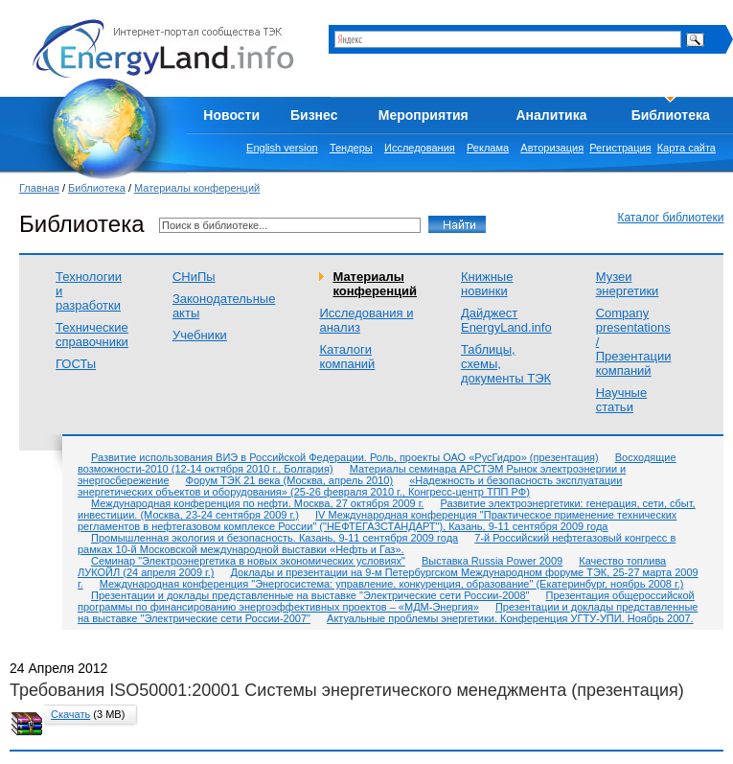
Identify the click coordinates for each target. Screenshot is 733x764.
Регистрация (620, 147)
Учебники (199, 335)
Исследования (419, 147)
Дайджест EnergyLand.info (506, 320)
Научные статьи (622, 399)
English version (282, 147)
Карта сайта (686, 147)
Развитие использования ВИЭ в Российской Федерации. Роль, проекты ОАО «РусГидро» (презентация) (345, 457)
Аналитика (550, 115)
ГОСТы (76, 364)
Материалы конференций (197, 188)
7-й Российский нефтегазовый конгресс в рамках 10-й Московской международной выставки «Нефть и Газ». (377, 543)
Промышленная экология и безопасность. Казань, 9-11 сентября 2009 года (274, 538)
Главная (39, 188)
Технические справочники (92, 334)
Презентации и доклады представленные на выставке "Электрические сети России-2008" (310, 595)
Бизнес (313, 115)
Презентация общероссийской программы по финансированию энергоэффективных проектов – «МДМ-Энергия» (386, 601)
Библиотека (670, 115)
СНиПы (194, 276)
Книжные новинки (487, 283)
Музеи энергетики (627, 283)
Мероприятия (423, 115)
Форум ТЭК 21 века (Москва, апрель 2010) (290, 480)
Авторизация (552, 147)
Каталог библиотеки (670, 217)
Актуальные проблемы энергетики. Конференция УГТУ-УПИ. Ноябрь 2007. (510, 618)
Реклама (488, 147)
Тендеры (351, 147)
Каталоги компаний (347, 356)
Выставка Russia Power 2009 (492, 561)
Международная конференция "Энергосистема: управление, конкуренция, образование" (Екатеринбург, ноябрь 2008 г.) (392, 584)
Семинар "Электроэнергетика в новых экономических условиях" (248, 561)
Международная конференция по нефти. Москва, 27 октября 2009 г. (257, 503)
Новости (231, 115)
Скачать (70, 714)
